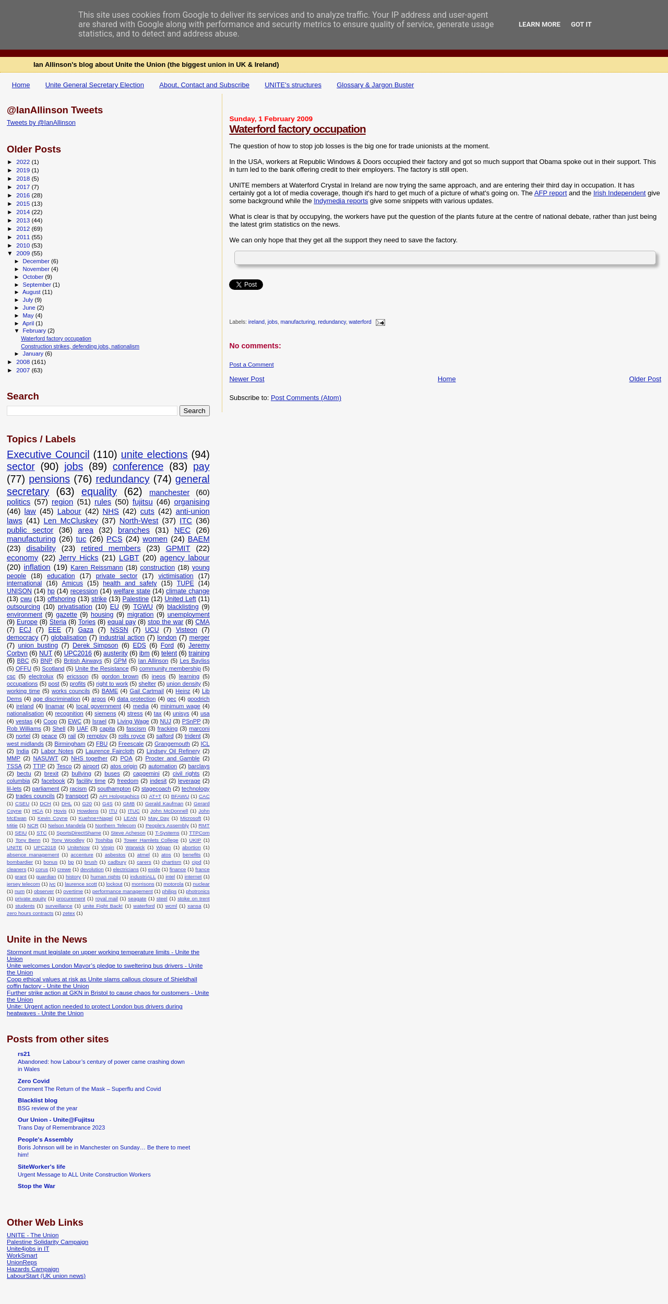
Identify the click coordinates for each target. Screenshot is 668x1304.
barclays (198, 766)
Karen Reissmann (96, 567)
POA (126, 758)
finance (178, 869)
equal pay (122, 622)
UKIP (195, 840)
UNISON (19, 591)
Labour (69, 511)
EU (114, 606)
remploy (97, 736)
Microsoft (190, 818)
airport (91, 766)
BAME (110, 691)
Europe (27, 622)
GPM (119, 660)
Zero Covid (34, 1080)
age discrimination (56, 699)
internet (193, 876)
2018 (23, 178)
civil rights (186, 773)
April (28, 323)
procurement (70, 898)
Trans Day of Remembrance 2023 (61, 1127)
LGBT (129, 558)
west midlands (25, 744)
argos (98, 699)
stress (135, 713)
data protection (136, 699)
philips (169, 891)
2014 (23, 211)
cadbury (117, 862)
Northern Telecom (115, 825)
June (30, 307)
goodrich (198, 699)
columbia (18, 781)
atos (166, 854)
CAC (204, 796)
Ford (167, 645)
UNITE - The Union (32, 1234)
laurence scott (81, 884)
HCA (37, 811)
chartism (171, 862)
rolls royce (131, 736)
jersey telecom (23, 884)
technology (196, 788)
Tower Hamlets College (151, 840)
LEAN (130, 818)
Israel (99, 721)
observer (44, 891)
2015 (23, 203)
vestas (24, 721)
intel (170, 876)
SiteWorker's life (41, 1166)
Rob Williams (24, 728)
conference (138, 466)
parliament (45, 788)
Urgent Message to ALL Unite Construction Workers (84, 1174)
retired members (111, 548)
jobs (273, 322)
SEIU (21, 833)
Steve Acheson (128, 833)
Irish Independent (619, 193)
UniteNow (78, 847)
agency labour (185, 558)
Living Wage (133, 721)
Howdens (88, 811)
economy (22, 558)
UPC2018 (44, 847)
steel (162, 898)
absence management (33, 854)
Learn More (539, 24)
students (24, 906)
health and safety (130, 583)
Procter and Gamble (172, 758)
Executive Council (48, 454)
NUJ (165, 721)
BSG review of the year (47, 1108)
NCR (32, 825)
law (30, 511)
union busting (38, 645)
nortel (23, 736)
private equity (30, 898)
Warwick (135, 847)
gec (171, 699)
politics (18, 502)
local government (98, 706)
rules (102, 502)
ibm (144, 653)
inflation (37, 567)
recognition (69, 713)
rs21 (24, 1053)
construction (157, 567)
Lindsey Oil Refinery (173, 751)
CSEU (22, 803)
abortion (191, 847)
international (24, 583)
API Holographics (119, 796)
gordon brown (120, 676)
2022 (23, 161)
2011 (23, 236)
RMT (203, 825)
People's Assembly (167, 825)
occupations (22, 683)
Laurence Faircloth (110, 751)
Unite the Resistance (102, 668)
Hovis (60, 811)
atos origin (123, 766)
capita (107, 728)
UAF (82, 728)
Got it (581, 24)
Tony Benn (27, 840)
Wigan (163, 847)
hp (51, 591)
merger (199, 637)
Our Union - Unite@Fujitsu (56, 1119)
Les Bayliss (194, 660)
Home (21, 85)
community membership (170, 668)
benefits (192, 854)
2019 (23, 170)
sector (21, 466)
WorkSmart (22, 1255)
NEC (182, 530)
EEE (54, 629)
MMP (13, 758)
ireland (256, 322)
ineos (159, 676)
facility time (90, 781)
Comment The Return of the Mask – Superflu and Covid (89, 1089)
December (37, 261)
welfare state (132, 591)
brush (91, 862)
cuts (147, 511)
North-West (139, 520)
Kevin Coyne (53, 818)
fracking (168, 728)
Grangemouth (172, 744)
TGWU (143, 606)
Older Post (645, 379)
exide (154, 869)
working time (23, 691)
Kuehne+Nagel (95, 818)
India (22, 751)
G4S (107, 803)
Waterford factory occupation (297, 129)
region (62, 502)
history (73, 876)
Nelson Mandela (67, 825)
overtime (73, 891)
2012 (23, 228)
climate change (188, 591)
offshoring (61, 599)
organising (191, 502)
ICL (204, 744)
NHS (111, 511)
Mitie (12, 825)
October (34, 277)
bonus (50, 862)
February (35, 330)
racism (78, 788)
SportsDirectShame (78, 833)
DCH (45, 803)
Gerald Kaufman (164, 803)
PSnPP (191, 721)
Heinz (182, 691)
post (54, 683)
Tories (87, 622)
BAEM (199, 539)
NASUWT (45, 758)
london (166, 637)
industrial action (122, 637)
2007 (23, 370)
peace (49, 736)
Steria (58, 622)
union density (183, 683)
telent (169, 653)
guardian (46, 876)
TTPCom (199, 833)
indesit (158, 781)
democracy (22, 637)
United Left (180, 599)
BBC (23, 660)
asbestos (115, 854)
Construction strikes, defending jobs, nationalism (80, 346)
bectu (24, 773)
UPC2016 (78, 653)
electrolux (41, 676)
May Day (159, 818)
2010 (23, 245)
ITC (186, 520)
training (199, 653)
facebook (53, 781)
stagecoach (156, 788)
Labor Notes (57, 751)
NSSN (119, 629)
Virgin (107, 847)
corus (41, 869)
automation (162, 766)
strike (99, 599)
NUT (45, 653)
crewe (64, 869)
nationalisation (25, 713)
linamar (54, 706)
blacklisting (182, 606)
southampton (114, 788)
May (29, 315)
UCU (152, 629)
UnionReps (22, 1262)
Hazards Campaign (33, 1268)
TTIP (39, 766)
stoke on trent (193, 898)
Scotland (53, 668)
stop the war (165, 622)
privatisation (75, 606)
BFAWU (180, 796)
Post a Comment (251, 364)
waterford (360, 322)
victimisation (175, 576)
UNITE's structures (293, 85)
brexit (51, 773)
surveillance (59, 906)
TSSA (14, 766)
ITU (113, 811)
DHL (67, 803)
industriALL (143, 876)
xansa (194, 906)
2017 (23, 186)
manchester (169, 492)
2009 (23, 253)
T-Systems (167, 833)
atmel (143, 854)
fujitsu (143, 502)
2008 (23, 361)
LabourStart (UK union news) (46, 1275)
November (37, 269)
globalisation (69, 637)
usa (205, 713)
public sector (30, 530)
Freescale (131, 744)
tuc (81, 539)
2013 (23, 220)
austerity (115, 653)
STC (42, 833)
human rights (105, 876)
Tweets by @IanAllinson (41, 122)
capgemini (146, 773)
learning (189, 676)
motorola (173, 884)
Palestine (136, 599)
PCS (114, 539)
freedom (127, 781)
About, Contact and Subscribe (204, 85)
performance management (122, 891)
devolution (92, 869)
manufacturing (298, 322)
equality (99, 491)
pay (201, 466)
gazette (66, 614)
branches (134, 530)
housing (102, 614)
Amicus (72, 583)
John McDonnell (169, 811)
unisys (181, 713)
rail (72, 736)
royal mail (107, 898)
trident (193, 736)
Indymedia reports (341, 201)
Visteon (186, 629)
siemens (105, 713)
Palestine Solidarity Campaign (47, 1241)
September (38, 284)
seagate (137, 898)
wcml (171, 906)
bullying (81, 773)
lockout (114, 884)
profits (78, 683)
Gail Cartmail (147, 691)
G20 (87, 803)
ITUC (134, 811)
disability (41, 548)
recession (84, 591)
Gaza (85, 629)
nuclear (201, 884)
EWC (74, 721)
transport (76, 796)
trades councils (35, 796)
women (155, 539)
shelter (147, 683)
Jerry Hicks (79, 558)
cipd (196, 862)
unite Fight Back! (103, 906)
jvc (52, 884)
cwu (26, 599)
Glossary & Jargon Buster (375, 85)
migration (140, 614)
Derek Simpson (95, 645)
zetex (69, 913)
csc (11, 676)
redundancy (332, 322)
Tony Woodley (67, 840)
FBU (102, 744)
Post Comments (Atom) (306, 398)
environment (24, 614)
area (85, 530)
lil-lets (14, 788)
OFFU (23, 668)
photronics (198, 891)
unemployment (189, 614)
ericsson (77, 676)
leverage (189, 781)
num (20, 891)
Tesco (63, 766)
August (32, 292)
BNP (46, 660)
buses (112, 773)
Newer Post (246, 379)
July (29, 300)
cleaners (16, 869)
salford (164, 736)
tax (158, 713)
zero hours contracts (30, 913)
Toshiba (104, 840)
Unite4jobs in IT (28, 1248)
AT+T (155, 796)
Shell (59, 728)
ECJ (25, 629)
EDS (139, 645)
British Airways (83, 660)
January (34, 353)
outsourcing (23, 606)
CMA (202, 622)
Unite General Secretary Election (94, 85)
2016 (23, 195)
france (202, 869)
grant (21, 876)
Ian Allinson (153, 660)
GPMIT (178, 548)
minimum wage (180, 706)
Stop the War (36, 1185)
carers (144, 862)
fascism (136, 728)
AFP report (550, 193)
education (61, 576)
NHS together (89, 758)
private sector (117, 576)
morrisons (143, 884)
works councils (71, 691)
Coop (50, 721)
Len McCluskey (70, 520)
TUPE (185, 583)
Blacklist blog (37, 1100)
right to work (112, 683)
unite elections (154, 454)
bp (71, 862)
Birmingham (69, 744)
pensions (49, 479)
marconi (199, 728)
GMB (129, 803)
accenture (81, 854)
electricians (125, 869)
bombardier (20, 862)
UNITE (14, 847)
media (141, 706)
